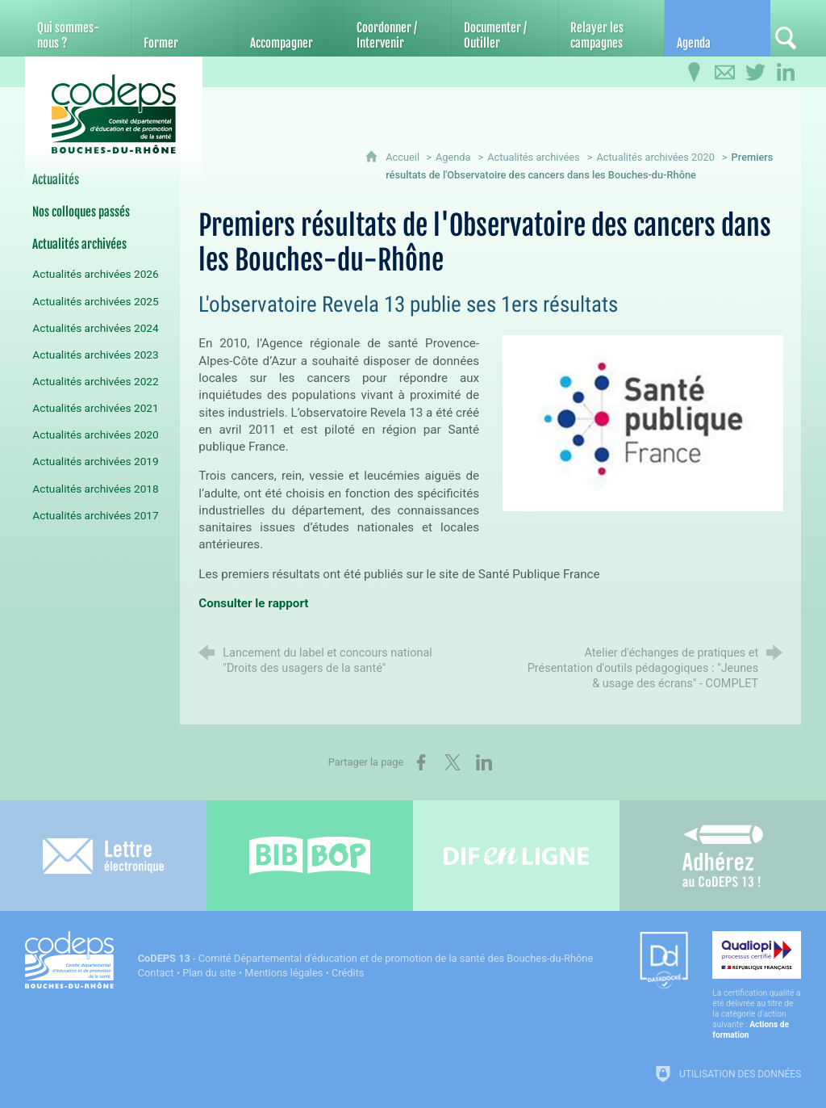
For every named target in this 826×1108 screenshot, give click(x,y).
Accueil (404, 157)
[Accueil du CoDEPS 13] (113, 114)
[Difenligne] (516, 855)
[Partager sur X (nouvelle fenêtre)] (452, 762)
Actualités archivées (533, 157)
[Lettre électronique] (103, 855)
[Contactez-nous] (724, 72)
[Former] (184, 28)
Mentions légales (283, 973)
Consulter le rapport (253, 603)
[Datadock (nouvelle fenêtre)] (664, 961)
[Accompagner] (291, 28)
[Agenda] (717, 28)
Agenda (453, 157)
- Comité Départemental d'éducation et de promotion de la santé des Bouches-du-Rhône (365, 958)
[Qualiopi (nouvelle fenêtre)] (756, 985)
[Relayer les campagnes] (611, 28)
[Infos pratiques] (693, 72)
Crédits (348, 973)
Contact (156, 973)
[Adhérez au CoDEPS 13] (723, 855)
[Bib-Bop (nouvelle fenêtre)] (309, 855)
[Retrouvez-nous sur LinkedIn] (785, 72)
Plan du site (209, 973)
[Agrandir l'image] (643, 422)
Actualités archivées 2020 (655, 157)
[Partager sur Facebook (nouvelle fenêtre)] (421, 762)
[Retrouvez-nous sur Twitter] (755, 72)
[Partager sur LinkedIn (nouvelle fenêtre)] (484, 762)
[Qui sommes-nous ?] (78, 28)
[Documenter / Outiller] (504, 28)
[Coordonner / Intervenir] (397, 28)
